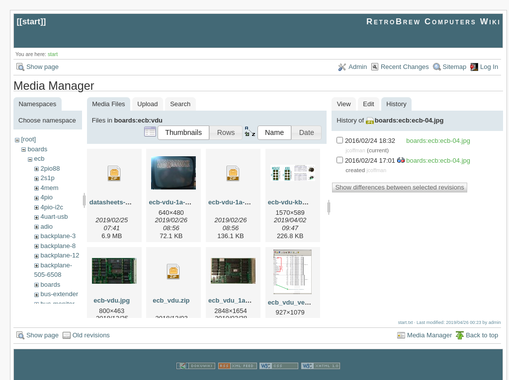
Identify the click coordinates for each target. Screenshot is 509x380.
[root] (28, 139)
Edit (368, 104)
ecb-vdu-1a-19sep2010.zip (248, 202)
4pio (46, 197)
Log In (489, 66)
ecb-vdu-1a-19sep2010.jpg (189, 202)
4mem (49, 187)
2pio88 (50, 168)
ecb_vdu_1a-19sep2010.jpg (250, 300)
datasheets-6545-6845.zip (128, 202)
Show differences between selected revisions (399, 187)
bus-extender (59, 294)
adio (46, 226)
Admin (357, 66)
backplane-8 (58, 246)
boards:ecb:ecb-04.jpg (409, 120)
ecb (39, 158)
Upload (147, 104)
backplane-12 (59, 255)
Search (180, 104)
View (344, 104)
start (31, 21)
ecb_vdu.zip (171, 300)
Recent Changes (405, 66)
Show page (42, 66)
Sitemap (455, 66)
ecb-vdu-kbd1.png (296, 202)
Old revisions (91, 325)
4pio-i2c (51, 207)
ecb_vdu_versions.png (303, 302)
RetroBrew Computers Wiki (433, 21)
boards (37, 149)
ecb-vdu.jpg (111, 300)
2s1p (47, 178)
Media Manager (429, 325)
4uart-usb (54, 216)
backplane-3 (58, 236)
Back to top (482, 325)
